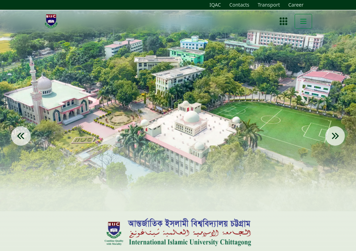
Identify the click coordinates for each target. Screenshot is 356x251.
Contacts (239, 4)
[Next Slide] (335, 145)
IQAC (215, 4)
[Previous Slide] (21, 145)
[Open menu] (283, 21)
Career (296, 4)
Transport (269, 4)
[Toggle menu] (303, 21)
